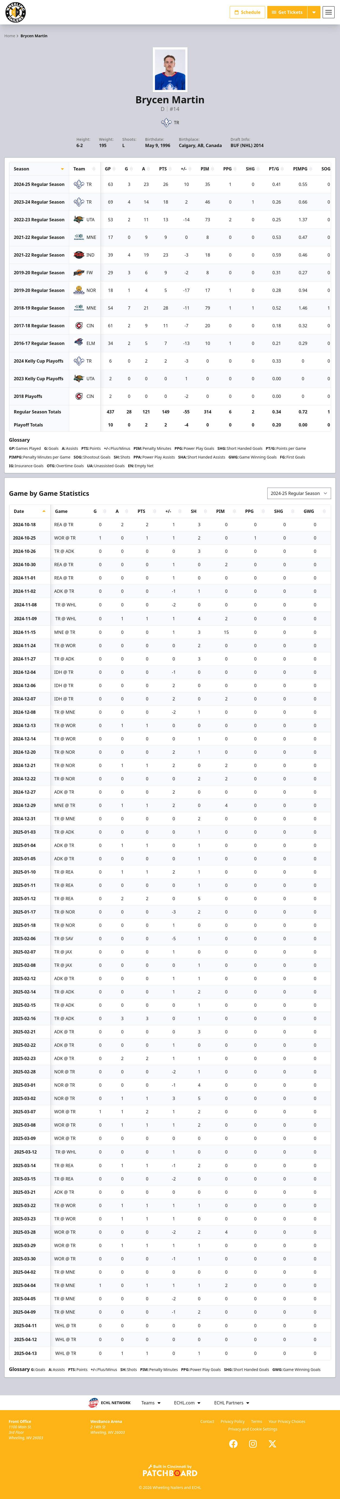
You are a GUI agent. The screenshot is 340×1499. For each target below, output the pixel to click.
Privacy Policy (232, 1421)
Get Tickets (287, 12)
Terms (256, 1421)
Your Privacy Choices (287, 1421)
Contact (207, 1421)
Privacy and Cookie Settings (252, 1429)
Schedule (247, 12)
